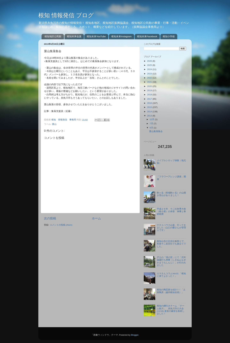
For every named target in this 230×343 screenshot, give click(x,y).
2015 (150, 107)
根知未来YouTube (96, 36)
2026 (150, 61)
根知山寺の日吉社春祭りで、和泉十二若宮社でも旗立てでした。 (171, 244)
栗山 (54, 124)
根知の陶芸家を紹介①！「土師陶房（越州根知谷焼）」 (171, 290)
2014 (150, 111)
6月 (152, 127)
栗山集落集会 (156, 131)
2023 (150, 73)
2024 (150, 69)
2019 (150, 90)
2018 (150, 94)
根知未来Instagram (121, 36)
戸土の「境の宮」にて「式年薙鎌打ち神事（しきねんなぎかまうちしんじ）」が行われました (171, 261)
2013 (150, 115)
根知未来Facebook (147, 36)
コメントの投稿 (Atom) (61, 225)
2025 (150, 65)
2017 (150, 99)
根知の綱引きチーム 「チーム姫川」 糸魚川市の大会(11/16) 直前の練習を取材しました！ (170, 310)
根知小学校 (169, 36)
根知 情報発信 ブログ (66, 15)
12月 (152, 119)
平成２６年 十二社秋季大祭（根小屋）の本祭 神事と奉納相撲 (171, 211)
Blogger (134, 335)
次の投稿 (50, 218)
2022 (150, 78)
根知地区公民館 (53, 36)
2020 (150, 86)
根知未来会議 (74, 36)
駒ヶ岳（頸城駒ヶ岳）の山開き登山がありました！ (171, 194)
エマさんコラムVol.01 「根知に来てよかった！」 (171, 274)
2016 (150, 103)
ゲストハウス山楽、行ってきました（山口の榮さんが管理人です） (171, 227)
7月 (152, 123)
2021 (150, 82)
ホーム (96, 218)
